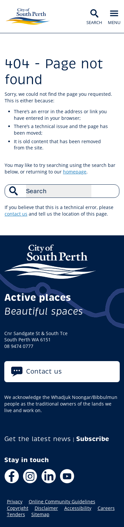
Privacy (14, 501)
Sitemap (40, 514)
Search (110, 191)
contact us (16, 214)
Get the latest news (37, 439)
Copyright (17, 508)
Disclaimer (46, 508)
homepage (74, 172)
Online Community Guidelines (62, 501)
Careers (106, 508)
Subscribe (92, 439)
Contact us (44, 371)
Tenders (16, 514)
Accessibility (77, 508)
